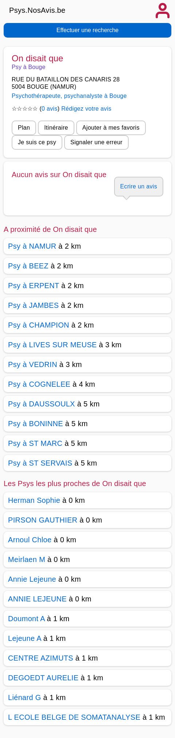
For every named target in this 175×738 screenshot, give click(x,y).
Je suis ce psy (37, 142)
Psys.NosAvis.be (37, 10)
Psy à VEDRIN (32, 364)
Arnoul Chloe (29, 540)
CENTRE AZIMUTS (40, 658)
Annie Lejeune (32, 579)
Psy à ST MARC (35, 443)
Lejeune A (24, 638)
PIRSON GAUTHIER (42, 520)
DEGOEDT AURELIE (43, 678)
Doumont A (26, 619)
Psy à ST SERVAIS (40, 463)
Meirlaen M (26, 559)
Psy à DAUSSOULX (41, 404)
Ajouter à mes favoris (111, 128)
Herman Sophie (34, 500)
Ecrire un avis (138, 186)
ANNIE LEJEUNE (37, 599)
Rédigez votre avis (86, 109)
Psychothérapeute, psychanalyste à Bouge (69, 96)
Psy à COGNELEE (39, 384)
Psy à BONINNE (35, 424)
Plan (24, 128)
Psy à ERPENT (33, 286)
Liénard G (24, 697)
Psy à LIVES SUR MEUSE (52, 345)
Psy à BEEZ (28, 266)
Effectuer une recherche (87, 30)
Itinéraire (56, 128)
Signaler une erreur (96, 142)
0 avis (50, 109)
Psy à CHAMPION (38, 325)
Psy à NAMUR (32, 246)
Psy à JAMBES (33, 305)
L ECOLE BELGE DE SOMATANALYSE (74, 717)
